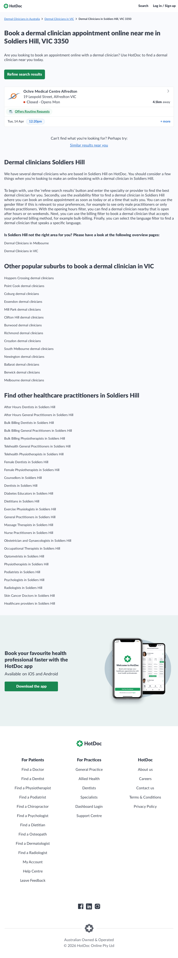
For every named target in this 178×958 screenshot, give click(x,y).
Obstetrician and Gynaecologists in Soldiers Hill (37, 540)
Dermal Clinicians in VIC (59, 19)
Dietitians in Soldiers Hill (21, 501)
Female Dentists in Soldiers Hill (26, 462)
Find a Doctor (33, 769)
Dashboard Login (89, 806)
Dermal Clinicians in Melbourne (26, 243)
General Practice (89, 769)
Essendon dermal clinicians (23, 301)
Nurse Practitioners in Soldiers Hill (28, 533)
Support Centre (89, 816)
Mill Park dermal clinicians (22, 309)
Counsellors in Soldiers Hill (23, 478)
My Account (33, 862)
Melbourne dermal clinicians (24, 380)
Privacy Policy (145, 806)
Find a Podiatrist (32, 797)
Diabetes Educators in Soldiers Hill (28, 493)
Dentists (89, 788)
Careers (145, 779)
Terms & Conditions (145, 797)
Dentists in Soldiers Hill (20, 485)
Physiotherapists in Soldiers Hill (26, 564)
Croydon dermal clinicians (22, 341)
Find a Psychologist (32, 816)
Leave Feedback (32, 880)
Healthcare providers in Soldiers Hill (29, 603)
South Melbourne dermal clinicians (29, 349)
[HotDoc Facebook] (80, 906)
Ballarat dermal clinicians (21, 364)
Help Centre (33, 871)
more (165, 121)
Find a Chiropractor (33, 806)
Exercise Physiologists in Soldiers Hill (30, 509)
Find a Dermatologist (33, 843)
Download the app (31, 686)
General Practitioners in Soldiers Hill (29, 517)
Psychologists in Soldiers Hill (24, 580)
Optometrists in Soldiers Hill (24, 556)
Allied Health (89, 779)
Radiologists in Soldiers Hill (23, 588)
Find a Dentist (32, 779)
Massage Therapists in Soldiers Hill (28, 525)
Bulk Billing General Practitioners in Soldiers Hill (38, 430)
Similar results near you (89, 145)
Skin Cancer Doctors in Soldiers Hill (29, 595)
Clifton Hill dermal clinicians (24, 317)
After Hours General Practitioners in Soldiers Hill (38, 415)
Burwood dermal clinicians (23, 325)
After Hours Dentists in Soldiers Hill (29, 407)
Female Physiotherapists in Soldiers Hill (31, 470)
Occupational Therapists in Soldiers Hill (32, 548)
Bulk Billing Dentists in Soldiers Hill (29, 423)
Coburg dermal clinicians (21, 294)
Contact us (145, 788)
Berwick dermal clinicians (22, 372)
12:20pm (35, 121)
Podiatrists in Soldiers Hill (22, 572)
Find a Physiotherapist (33, 788)
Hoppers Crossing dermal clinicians (29, 278)
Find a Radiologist (32, 853)
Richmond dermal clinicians (23, 333)
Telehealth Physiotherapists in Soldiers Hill (34, 454)
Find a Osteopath (33, 834)
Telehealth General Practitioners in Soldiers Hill (37, 446)
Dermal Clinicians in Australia (22, 19)
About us (145, 769)
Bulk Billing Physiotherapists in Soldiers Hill (34, 438)
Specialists (89, 797)
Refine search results (24, 74)
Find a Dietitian (32, 825)
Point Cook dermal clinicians (24, 286)
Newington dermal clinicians (24, 356)
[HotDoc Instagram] (97, 906)
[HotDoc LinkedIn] (89, 906)
